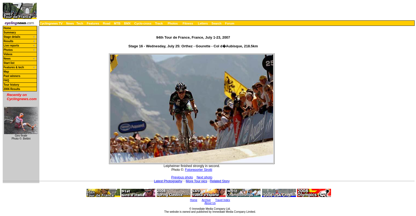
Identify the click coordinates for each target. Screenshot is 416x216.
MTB (117, 23)
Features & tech (14, 67)
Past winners (12, 76)
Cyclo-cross (143, 23)
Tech (79, 23)
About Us (210, 203)
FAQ (6, 80)
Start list (9, 62)
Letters (203, 23)
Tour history (11, 84)
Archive (206, 200)
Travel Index (222, 200)
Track (159, 23)
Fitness (187, 23)
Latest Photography (168, 181)
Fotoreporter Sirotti (198, 170)
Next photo (204, 177)
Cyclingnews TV (51, 23)
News (70, 23)
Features (93, 23)
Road (107, 23)
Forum (229, 23)
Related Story (220, 181)
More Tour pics (196, 181)
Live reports (11, 45)
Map (6, 71)
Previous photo (182, 177)
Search (217, 23)
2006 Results (12, 89)
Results (8, 41)
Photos (173, 23)
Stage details (12, 36)
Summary (10, 32)
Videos (8, 54)
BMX (127, 23)
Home (7, 28)
